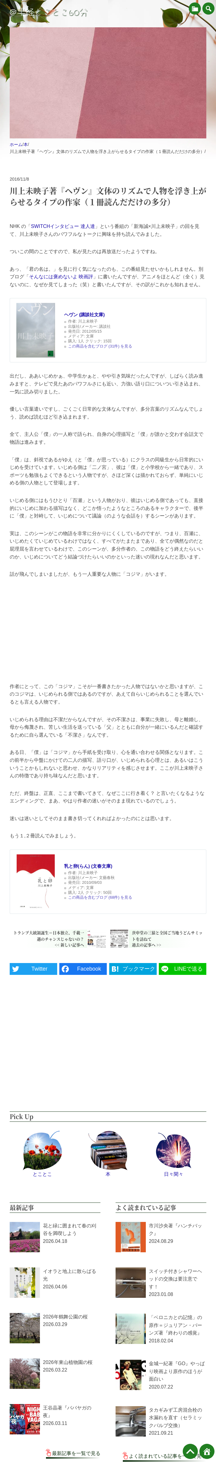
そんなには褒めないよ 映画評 (61, 276)
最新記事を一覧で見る (76, 1453)
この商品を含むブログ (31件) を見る (100, 346)
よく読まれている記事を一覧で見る (167, 1456)
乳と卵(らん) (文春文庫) (88, 866)
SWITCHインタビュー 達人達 (63, 226)
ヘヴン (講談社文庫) (84, 314)
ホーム (16, 144)
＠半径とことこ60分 (48, 12)
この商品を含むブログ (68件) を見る (100, 897)
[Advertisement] (108, 630)
